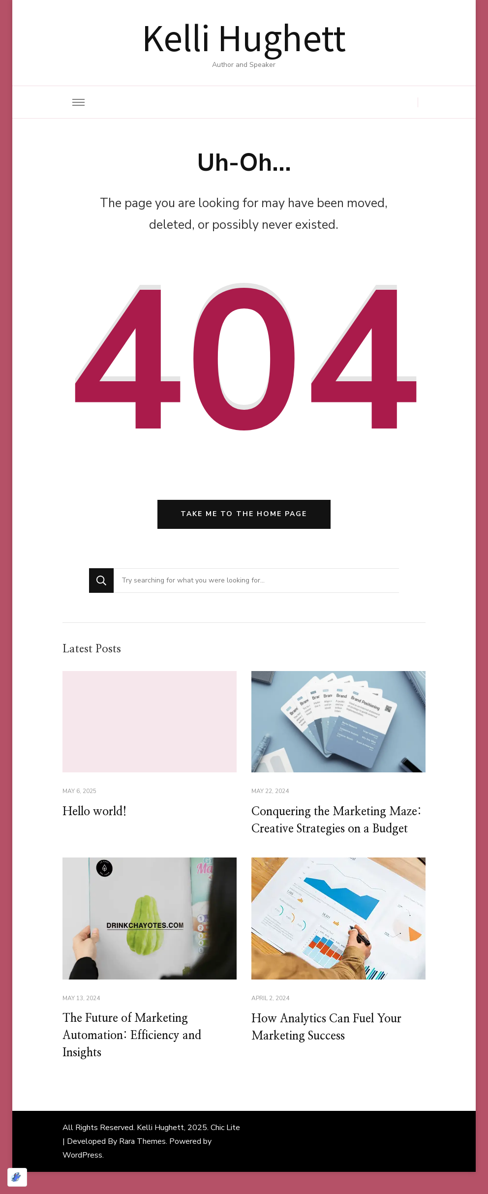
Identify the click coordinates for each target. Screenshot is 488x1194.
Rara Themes (142, 1163)
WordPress (82, 1177)
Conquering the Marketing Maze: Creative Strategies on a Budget (331, 831)
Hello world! (96, 814)
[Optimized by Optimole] (17, 1177)
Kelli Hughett (244, 36)
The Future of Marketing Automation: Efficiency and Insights (135, 1057)
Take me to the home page (244, 515)
